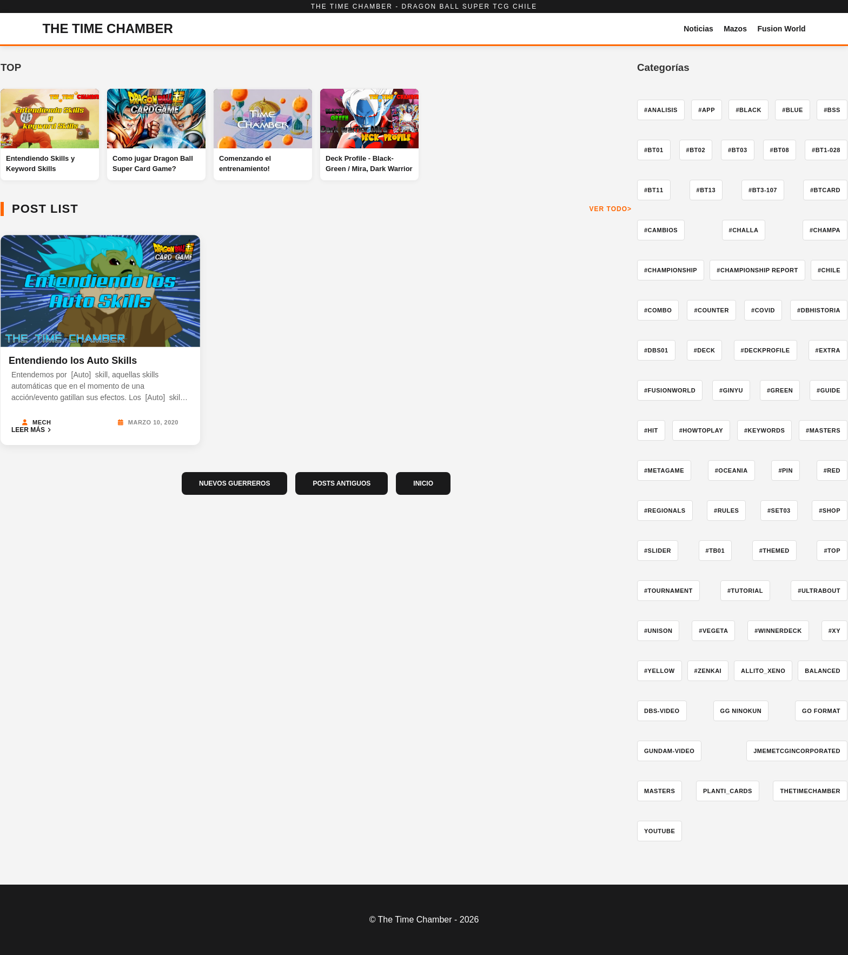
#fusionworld (669, 390)
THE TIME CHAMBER (107, 28)
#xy (834, 630)
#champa (825, 230)
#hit (651, 430)
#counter (711, 310)
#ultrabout (819, 590)
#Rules (726, 510)
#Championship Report (757, 270)
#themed (774, 550)
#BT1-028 (826, 150)
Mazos (735, 28)
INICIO (423, 483)
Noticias (698, 28)
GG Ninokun (741, 711)
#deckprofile (765, 350)
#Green (780, 390)
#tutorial (745, 590)
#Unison (658, 630)
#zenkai (708, 671)
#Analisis (661, 110)
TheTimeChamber (810, 791)
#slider (657, 550)
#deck (705, 350)
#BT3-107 (762, 190)
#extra (828, 350)
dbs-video (662, 711)
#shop (829, 510)
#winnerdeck (777, 630)
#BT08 (780, 150)
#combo (658, 310)
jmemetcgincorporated (796, 751)
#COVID (763, 310)
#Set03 (779, 510)
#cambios (661, 230)
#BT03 (737, 150)
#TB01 (715, 550)
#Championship (670, 270)
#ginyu (731, 390)
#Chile (829, 270)
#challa (744, 230)
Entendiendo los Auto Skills (73, 360)
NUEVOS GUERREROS (234, 483)
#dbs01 (656, 350)
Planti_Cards (727, 791)
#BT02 (696, 150)
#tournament (668, 590)
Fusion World (781, 28)
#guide (828, 390)
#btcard (825, 190)
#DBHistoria (818, 310)
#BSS (832, 110)
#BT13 (706, 190)
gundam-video (669, 751)
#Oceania (731, 470)
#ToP (832, 550)
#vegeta (713, 630)
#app (706, 110)
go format (821, 711)
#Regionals (665, 510)
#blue (792, 110)
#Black (748, 110)
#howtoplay (701, 430)
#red (832, 470)
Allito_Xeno (763, 671)
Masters (659, 791)
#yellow (659, 671)
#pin (785, 470)
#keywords (764, 430)
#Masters (823, 430)
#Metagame (664, 470)
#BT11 (654, 190)
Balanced (822, 671)
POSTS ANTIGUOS (341, 483)
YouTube (659, 831)
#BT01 (654, 150)
